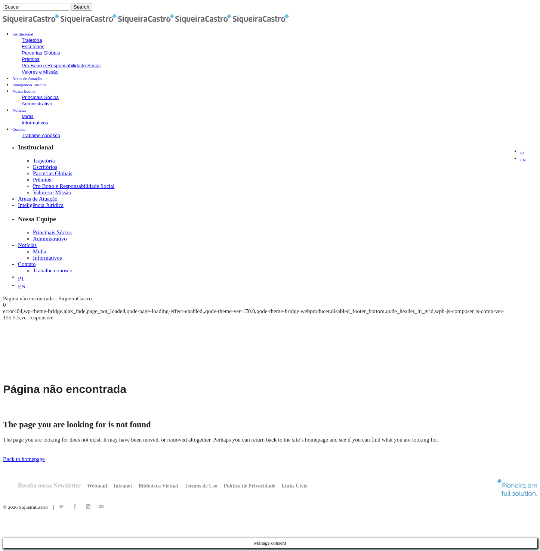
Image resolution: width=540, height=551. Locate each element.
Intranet (123, 486)
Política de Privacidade (249, 486)
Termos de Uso (201, 486)
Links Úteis (294, 486)
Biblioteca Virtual (158, 486)
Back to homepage (24, 459)
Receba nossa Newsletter (49, 485)
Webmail (97, 486)
